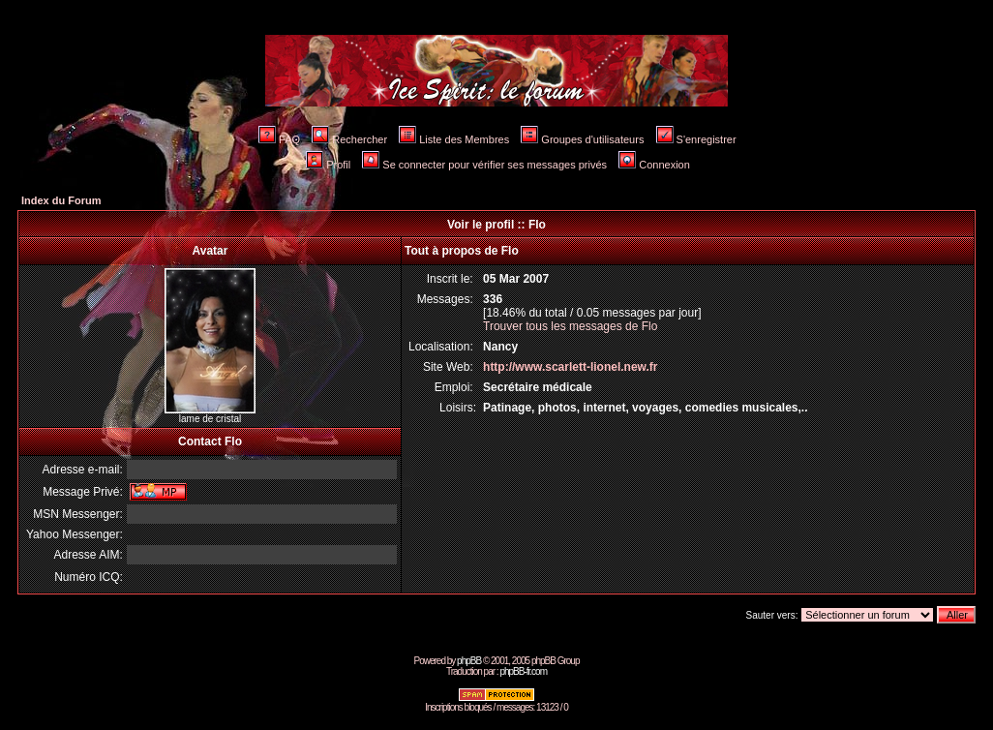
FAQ (279, 139)
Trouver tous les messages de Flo (570, 326)
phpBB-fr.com (523, 671)
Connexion (654, 164)
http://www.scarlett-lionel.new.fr (570, 367)
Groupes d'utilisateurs (582, 139)
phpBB (469, 660)
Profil (328, 164)
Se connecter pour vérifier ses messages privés (484, 164)
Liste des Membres (454, 139)
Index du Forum (61, 200)
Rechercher (349, 139)
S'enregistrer (696, 139)
